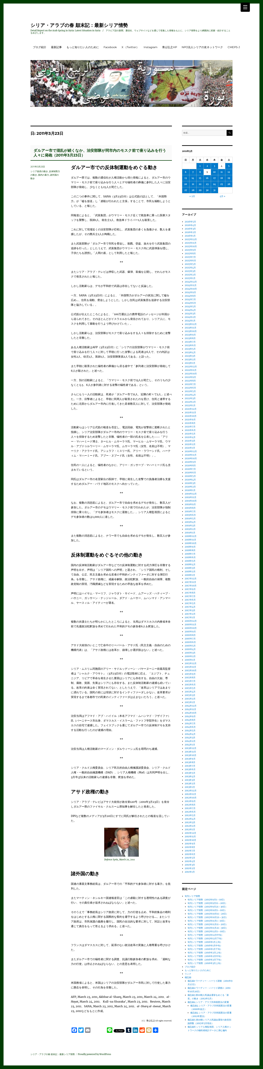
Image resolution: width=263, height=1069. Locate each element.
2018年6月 (190, 557)
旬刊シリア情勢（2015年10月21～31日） (208, 917)
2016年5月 (190, 645)
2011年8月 (190, 847)
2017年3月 (190, 610)
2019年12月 (191, 493)
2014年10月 (190, 712)
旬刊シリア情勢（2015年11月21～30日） (208, 927)
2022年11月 (190, 370)
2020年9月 (190, 462)
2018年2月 (190, 571)
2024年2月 (190, 317)
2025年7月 (190, 257)
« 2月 (192, 196)
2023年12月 (191, 324)
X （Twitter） (130, 47)
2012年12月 (190, 790)
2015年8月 (190, 677)
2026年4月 (190, 225)
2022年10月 (191, 373)
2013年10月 (190, 755)
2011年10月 (190, 840)
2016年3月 (190, 652)
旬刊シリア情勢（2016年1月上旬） (205, 942)
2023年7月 (190, 341)
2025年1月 (190, 278)
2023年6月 (190, 345)
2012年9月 (190, 801)
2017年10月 (190, 585)
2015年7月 (190, 681)
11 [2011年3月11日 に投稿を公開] (222, 172)
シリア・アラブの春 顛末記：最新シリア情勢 (79, 25)
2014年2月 (190, 741)
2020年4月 (190, 479)
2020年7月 (190, 469)
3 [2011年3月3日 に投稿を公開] (214, 166)
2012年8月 (190, 804)
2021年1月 (190, 447)
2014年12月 (190, 705)
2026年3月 (190, 228)
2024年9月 (190, 292)
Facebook (110, 47)
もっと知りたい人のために (83, 47)
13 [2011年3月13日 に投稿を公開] (186, 178)
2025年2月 (190, 274)
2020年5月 (190, 476)
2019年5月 (190, 518)
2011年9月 (190, 843)
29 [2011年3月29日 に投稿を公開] (200, 190)
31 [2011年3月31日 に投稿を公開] (214, 190)
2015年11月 (190, 666)
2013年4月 (190, 776)
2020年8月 (190, 465)
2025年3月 (190, 271)
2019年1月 (190, 532)
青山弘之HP (169, 47)
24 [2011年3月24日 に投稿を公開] (214, 184)
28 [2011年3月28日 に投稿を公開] (193, 190)
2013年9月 (190, 758)
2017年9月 (190, 589)
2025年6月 (190, 260)
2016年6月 (190, 642)
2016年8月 (190, 635)
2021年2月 (190, 444)
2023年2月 (190, 359)
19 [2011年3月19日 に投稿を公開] (229, 178)
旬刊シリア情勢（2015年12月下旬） (205, 938)
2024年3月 (190, 313)
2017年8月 (190, 592)
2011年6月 (190, 854)
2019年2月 (190, 529)
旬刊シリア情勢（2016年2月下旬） (205, 959)
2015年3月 (190, 695)
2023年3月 (190, 356)
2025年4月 (190, 267)
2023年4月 (190, 352)
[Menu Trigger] (245, 7)
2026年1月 (190, 235)
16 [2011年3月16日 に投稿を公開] (207, 178)
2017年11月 (190, 582)
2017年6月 (190, 599)
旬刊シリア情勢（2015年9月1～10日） (207, 899)
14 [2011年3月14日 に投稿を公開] (193, 178)
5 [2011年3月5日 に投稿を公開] (228, 166)
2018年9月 (190, 546)
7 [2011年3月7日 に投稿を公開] (193, 172)
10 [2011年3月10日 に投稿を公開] (214, 172)
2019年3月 (190, 525)
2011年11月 (190, 836)
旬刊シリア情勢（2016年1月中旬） (205, 945)
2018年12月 (190, 536)
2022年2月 (190, 401)
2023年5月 (190, 348)
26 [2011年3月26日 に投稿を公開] (228, 184)
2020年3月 (190, 483)
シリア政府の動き (39, 171)
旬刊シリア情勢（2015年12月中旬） (205, 935)
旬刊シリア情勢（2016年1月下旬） (205, 949)
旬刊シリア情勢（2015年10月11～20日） (208, 913)
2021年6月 (190, 430)
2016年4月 (190, 649)
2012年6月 (190, 811)
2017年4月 (190, 606)
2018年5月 (190, 560)
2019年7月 (190, 511)
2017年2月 (190, 613)
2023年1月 (190, 363)
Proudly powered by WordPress (94, 1054)
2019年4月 (190, 522)
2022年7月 (190, 384)
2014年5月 (190, 730)
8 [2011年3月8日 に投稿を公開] (200, 172)
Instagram (150, 47)
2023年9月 (190, 334)
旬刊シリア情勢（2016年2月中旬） (205, 956)
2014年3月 (190, 737)
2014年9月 (190, 716)
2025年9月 (190, 250)
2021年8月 (190, 423)
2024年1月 (190, 320)
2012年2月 (190, 826)
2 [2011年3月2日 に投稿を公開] (207, 166)
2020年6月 (190, 472)
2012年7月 (190, 808)
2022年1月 (190, 405)
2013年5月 (190, 773)
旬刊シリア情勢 (192, 896)
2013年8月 (190, 762)
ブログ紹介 (39, 47)
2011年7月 (190, 850)
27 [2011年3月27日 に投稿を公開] (185, 190)
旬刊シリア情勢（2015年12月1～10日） (207, 931)
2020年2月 (190, 486)
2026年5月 (190, 221)
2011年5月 (190, 857)
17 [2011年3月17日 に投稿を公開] (214, 178)
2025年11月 (190, 242)
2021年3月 (190, 440)
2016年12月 (191, 621)
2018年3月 (190, 568)
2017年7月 (190, 596)
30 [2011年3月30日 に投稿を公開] (207, 190)
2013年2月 (190, 783)
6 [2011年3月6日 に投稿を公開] (185, 172)
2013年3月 (190, 780)
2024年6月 (190, 303)
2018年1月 (190, 575)
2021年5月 (190, 433)
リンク (188, 973)
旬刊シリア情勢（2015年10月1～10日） (207, 910)
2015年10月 (190, 670)
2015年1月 (190, 702)
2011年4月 (190, 861)
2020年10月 (191, 458)
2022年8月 (190, 380)
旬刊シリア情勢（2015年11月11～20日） (208, 924)
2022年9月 (190, 377)
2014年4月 (190, 734)
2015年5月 (190, 688)
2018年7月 (190, 553)
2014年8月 (190, 719)
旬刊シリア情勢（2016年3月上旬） (205, 963)
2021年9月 (190, 419)
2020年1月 (190, 490)
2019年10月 (191, 500)
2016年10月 (191, 628)
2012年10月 (190, 797)
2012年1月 (190, 829)
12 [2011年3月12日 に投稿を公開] (229, 172)
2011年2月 (190, 868)
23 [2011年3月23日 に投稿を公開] (207, 184)
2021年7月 (190, 426)
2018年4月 (190, 564)
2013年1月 (190, 787)
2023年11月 (190, 327)
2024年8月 (190, 295)
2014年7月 (190, 723)
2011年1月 (190, 871)
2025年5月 (190, 264)
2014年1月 (190, 744)
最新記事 (56, 47)
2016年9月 (190, 631)
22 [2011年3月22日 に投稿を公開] (200, 184)
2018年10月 (190, 543)
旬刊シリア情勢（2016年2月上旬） (205, 952)
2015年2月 (190, 698)
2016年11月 (190, 624)
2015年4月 (190, 691)
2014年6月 (190, 727)
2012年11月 (190, 794)
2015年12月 (190, 663)
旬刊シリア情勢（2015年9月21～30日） (207, 906)
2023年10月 (191, 331)
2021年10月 (190, 416)
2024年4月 (190, 310)
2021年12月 (190, 409)
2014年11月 (190, 709)
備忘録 (188, 977)
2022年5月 (190, 391)
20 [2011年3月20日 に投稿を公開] (185, 184)
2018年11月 (190, 539)
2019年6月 (190, 515)
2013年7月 (190, 765)
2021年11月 (190, 412)
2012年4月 (190, 818)
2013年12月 (190, 748)
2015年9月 (190, 674)
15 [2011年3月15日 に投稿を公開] (200, 178)
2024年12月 (191, 281)
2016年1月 (190, 659)
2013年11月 (190, 751)
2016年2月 (190, 656)
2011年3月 (190, 864)
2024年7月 (190, 299)
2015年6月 (190, 684)
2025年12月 (191, 239)
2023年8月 (190, 338)
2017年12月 (190, 578)
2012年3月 (190, 822)
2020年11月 (190, 454)
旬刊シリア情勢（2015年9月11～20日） (207, 903)
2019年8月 (190, 507)
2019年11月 (190, 497)
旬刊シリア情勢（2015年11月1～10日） (207, 920)
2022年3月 (190, 398)
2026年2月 (190, 232)
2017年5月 (190, 603)
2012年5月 (190, 815)
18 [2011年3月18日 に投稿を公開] (221, 178)
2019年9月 (190, 504)
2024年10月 (191, 288)
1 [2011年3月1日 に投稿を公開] (200, 166)
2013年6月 (190, 769)
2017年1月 (190, 617)
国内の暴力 (43, 174)
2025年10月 (191, 246)
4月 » (222, 196)
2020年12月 (191, 451)
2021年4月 (190, 437)
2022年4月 (190, 394)
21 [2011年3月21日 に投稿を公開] (193, 184)
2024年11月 (190, 285)
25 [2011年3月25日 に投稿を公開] (221, 184)
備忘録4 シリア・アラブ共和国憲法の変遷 (208, 1002)
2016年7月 (190, 638)
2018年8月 (190, 550)
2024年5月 (190, 306)
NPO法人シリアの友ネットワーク (202, 47)
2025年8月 (190, 253)
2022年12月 (191, 366)
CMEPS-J (234, 47)
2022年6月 (190, 387)
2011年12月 (190, 833)
